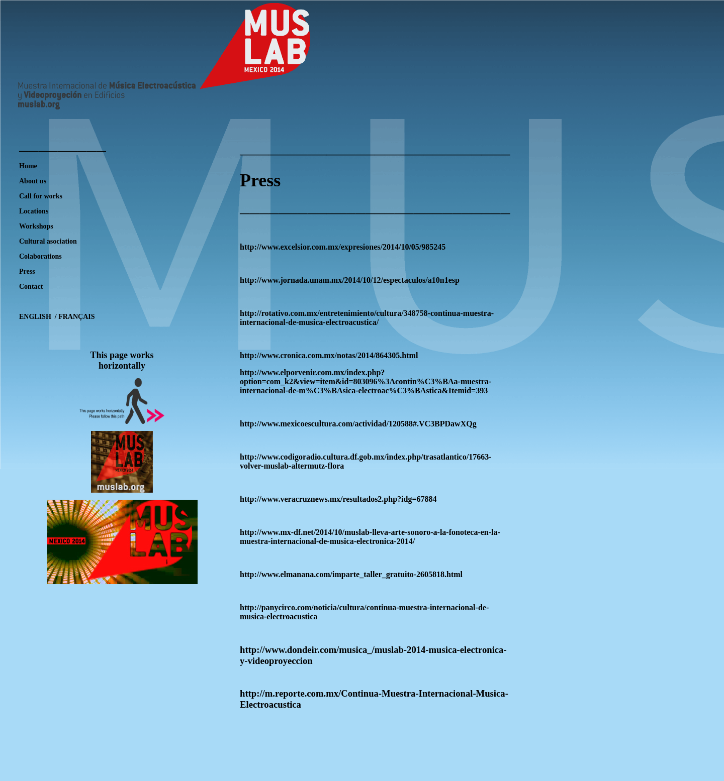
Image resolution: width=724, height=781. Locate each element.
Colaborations (40, 256)
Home (28, 166)
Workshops (36, 226)
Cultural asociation (48, 241)
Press (27, 271)
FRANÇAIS (76, 316)
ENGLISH (36, 316)
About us (32, 181)
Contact (31, 286)
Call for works (40, 196)
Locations (33, 211)
